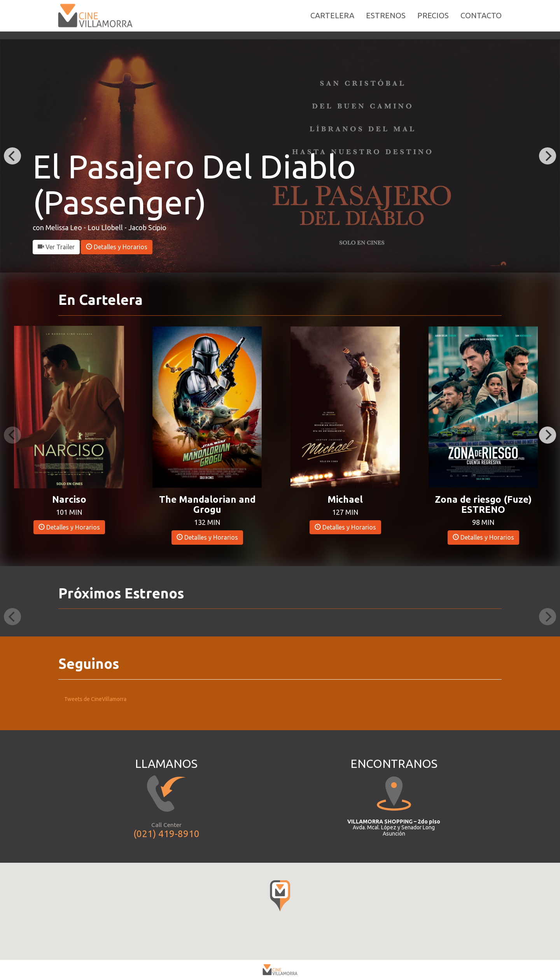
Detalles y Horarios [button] (116, 246)
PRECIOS (433, 19)
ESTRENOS (386, 19)
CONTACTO (481, 19)
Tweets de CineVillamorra (95, 699)
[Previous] (12, 155)
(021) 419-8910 (166, 834)
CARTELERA (332, 19)
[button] (69, 406)
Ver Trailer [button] (56, 246)
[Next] (547, 155)
